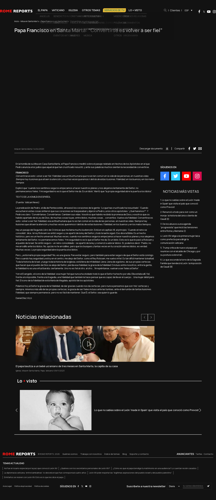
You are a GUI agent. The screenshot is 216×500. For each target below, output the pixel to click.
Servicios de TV (114, 10)
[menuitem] (187, 10)
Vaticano (58, 10)
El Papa (43, 10)
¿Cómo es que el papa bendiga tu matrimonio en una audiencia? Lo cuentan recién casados (154, 468)
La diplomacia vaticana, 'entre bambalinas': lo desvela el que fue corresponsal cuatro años (45, 472)
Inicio (16, 21)
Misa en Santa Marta (30, 21)
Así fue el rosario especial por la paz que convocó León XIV (30, 468)
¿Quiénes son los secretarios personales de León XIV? (85, 468)
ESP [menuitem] (187, 10)
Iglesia (73, 10)
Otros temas (91, 10)
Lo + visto (135, 10)
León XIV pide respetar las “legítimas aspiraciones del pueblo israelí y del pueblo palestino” (130, 472)
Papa (42, 370)
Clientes (175, 10)
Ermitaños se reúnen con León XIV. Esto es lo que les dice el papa (33, 477)
